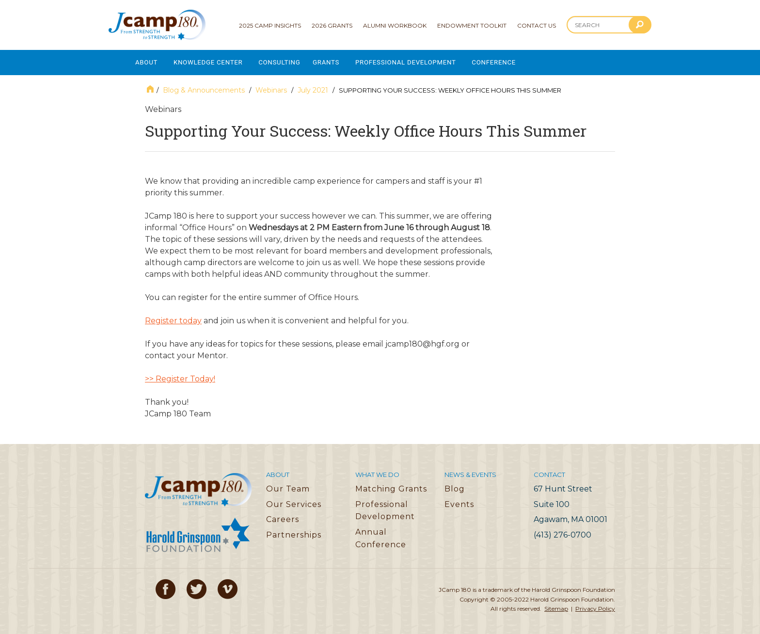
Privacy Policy (595, 605)
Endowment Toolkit (472, 25)
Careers (282, 516)
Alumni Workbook (395, 25)
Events (459, 501)
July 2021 (313, 86)
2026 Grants (332, 25)
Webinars (271, 86)
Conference (513, 60)
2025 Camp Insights (270, 25)
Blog (454, 485)
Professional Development (421, 60)
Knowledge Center (212, 60)
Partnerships (293, 531)
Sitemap (556, 605)
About (146, 60)
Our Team (288, 485)
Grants (337, 60)
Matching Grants (391, 485)
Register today (173, 317)
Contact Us (536, 25)
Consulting (288, 60)
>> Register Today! (180, 375)
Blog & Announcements (204, 86)
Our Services (293, 501)
